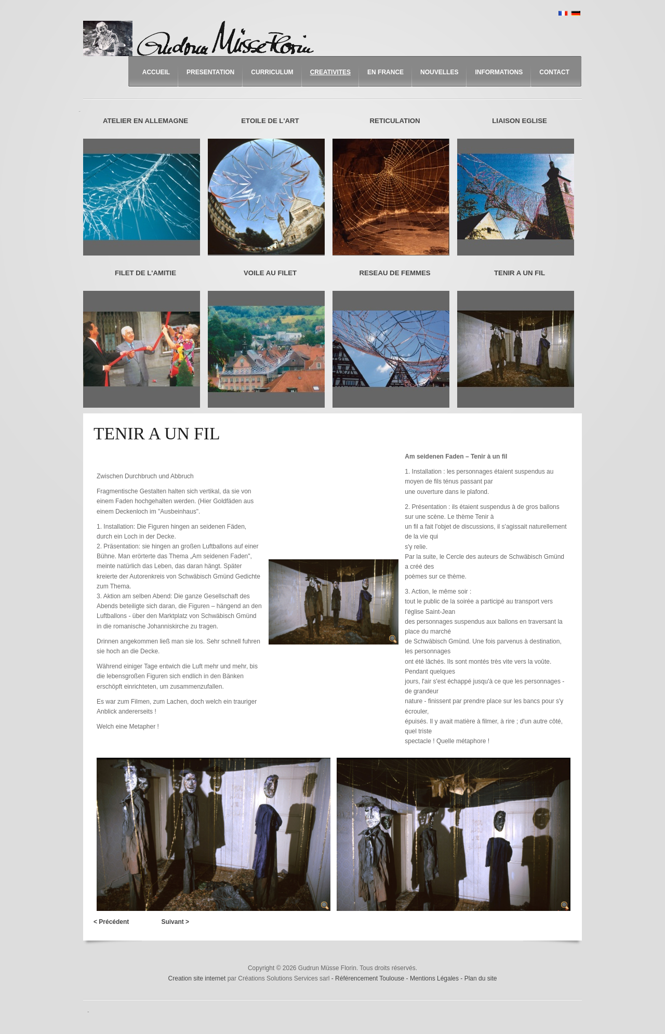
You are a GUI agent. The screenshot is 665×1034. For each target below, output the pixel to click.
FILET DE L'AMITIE (145, 273)
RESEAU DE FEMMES (394, 273)
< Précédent (111, 921)
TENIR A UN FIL (519, 273)
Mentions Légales (435, 978)
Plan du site (480, 978)
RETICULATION (394, 121)
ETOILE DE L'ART (270, 121)
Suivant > (175, 921)
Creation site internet (197, 978)
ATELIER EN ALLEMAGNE (145, 121)
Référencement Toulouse (370, 978)
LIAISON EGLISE (519, 121)
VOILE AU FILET (270, 273)
